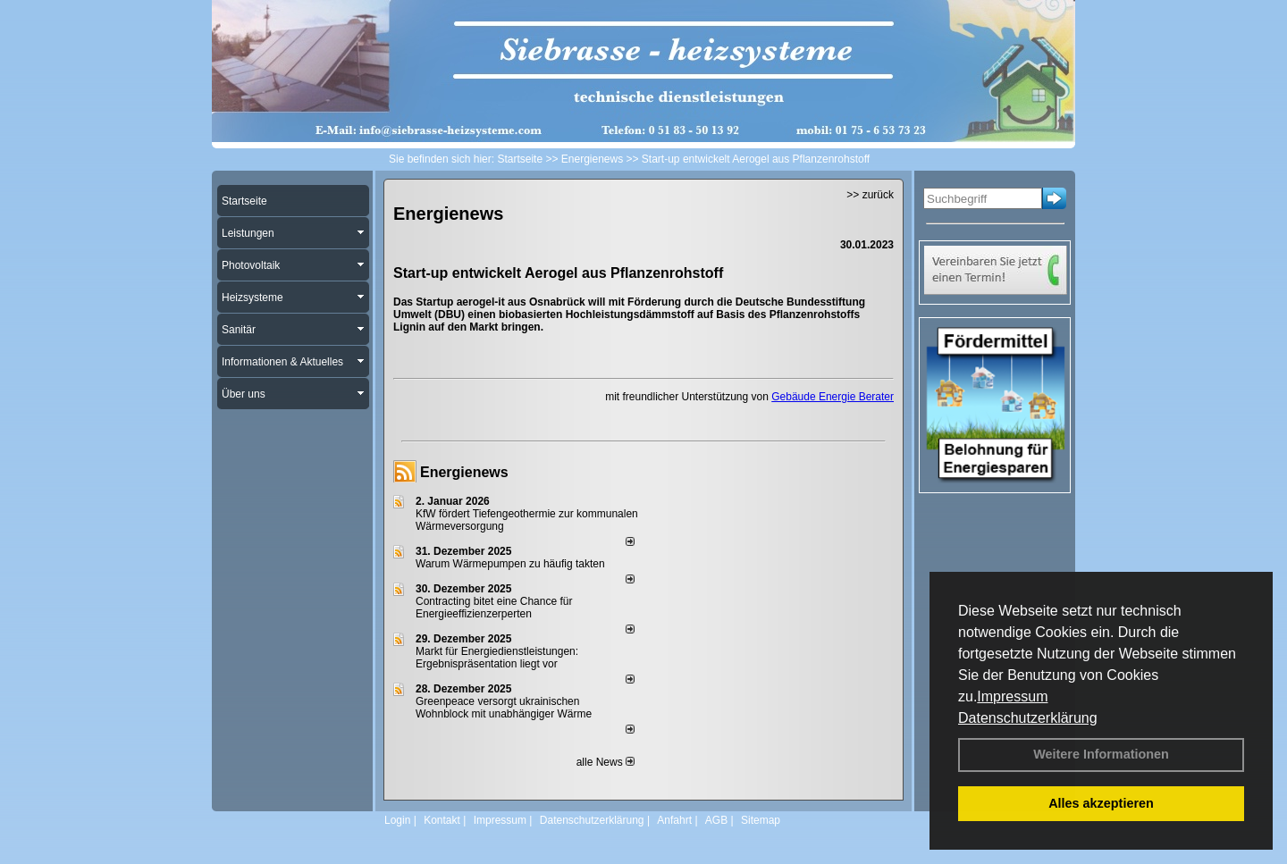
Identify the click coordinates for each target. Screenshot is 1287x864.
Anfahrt (674, 820)
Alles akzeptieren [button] (1101, 803)
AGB (716, 820)
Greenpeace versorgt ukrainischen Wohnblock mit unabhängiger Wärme (504, 707)
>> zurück (870, 195)
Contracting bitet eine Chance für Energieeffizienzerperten (494, 607)
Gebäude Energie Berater (832, 396)
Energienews (464, 472)
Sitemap (760, 820)
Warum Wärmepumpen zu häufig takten (510, 564)
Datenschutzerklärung (1028, 718)
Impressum (1012, 696)
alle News (605, 762)
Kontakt (442, 820)
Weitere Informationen (1101, 754)
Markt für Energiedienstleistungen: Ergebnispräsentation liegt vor (497, 657)
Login (397, 820)
